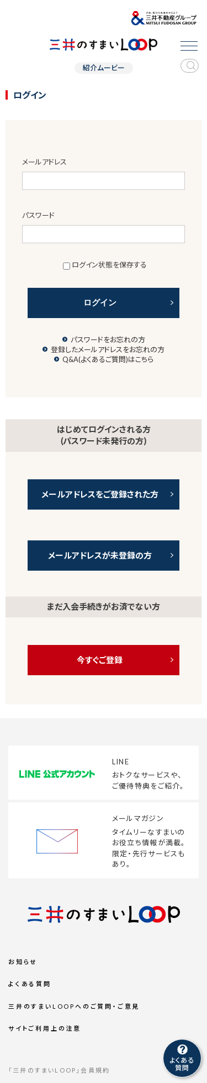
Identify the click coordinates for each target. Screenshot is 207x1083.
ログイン (99, 302)
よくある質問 (29, 983)
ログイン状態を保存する (109, 264)
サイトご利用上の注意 (44, 1028)
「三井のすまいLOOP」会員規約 (59, 1070)
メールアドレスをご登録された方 (99, 494)
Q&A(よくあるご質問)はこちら (107, 359)
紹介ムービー (104, 68)
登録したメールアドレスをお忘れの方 (107, 349)
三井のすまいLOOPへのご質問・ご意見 (74, 1006)
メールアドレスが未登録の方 (100, 555)
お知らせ (23, 961)
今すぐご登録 (100, 660)
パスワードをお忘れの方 (108, 339)
